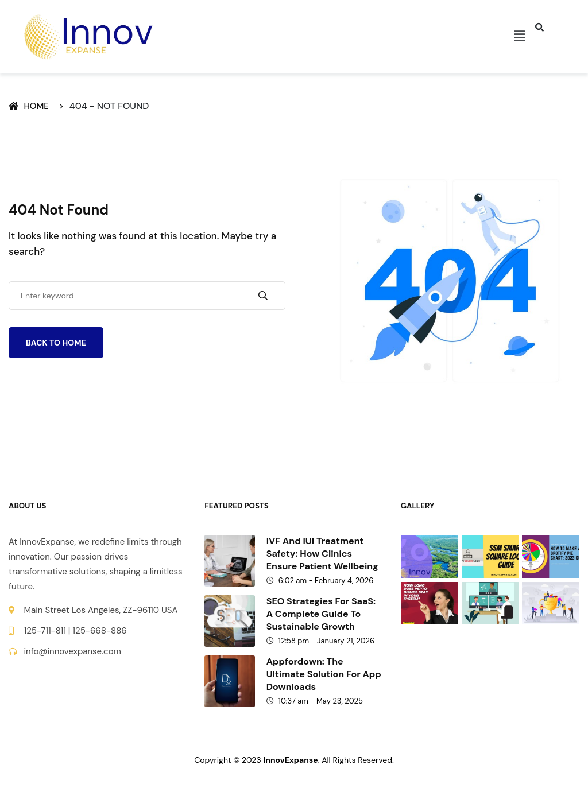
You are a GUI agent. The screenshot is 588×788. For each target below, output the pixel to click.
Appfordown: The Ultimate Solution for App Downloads (323, 674)
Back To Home (56, 342)
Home (31, 106)
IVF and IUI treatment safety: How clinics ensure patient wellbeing (322, 553)
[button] (519, 36)
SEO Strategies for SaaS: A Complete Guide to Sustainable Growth (321, 613)
